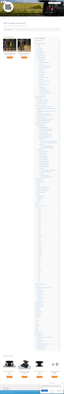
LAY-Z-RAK (38, 202)
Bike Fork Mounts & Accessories (40, 43)
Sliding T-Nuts (40, 199)
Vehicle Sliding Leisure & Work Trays (42, 345)
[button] (62, 383)
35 (39, 219)
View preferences (59, 390)
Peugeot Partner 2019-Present (45, 77)
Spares (38, 204)
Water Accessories (40, 301)
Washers (39, 200)
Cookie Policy (51, 392)
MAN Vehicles (41, 69)
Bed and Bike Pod (39, 335)
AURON (40, 246)
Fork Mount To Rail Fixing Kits (42, 188)
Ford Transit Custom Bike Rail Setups (47, 171)
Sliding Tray (39, 299)
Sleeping (38, 320)
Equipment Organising (40, 306)
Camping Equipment (39, 303)
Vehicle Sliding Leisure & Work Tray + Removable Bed (45, 337)
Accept (45, 390)
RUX (39, 272)
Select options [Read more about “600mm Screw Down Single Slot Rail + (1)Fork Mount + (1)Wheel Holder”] (24, 57)
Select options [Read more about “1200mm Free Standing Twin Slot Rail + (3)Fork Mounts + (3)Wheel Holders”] (10, 57)
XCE (39, 275)
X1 (39, 274)
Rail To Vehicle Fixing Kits (42, 192)
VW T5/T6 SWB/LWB (43, 94)
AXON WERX (41, 250)
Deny (52, 390)
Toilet (38, 326)
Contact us (18, 14)
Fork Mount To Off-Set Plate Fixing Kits (44, 187)
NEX (39, 263)
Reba (40, 233)
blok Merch (38, 183)
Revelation (40, 236)
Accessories (38, 45)
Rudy (39, 238)
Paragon (40, 228)
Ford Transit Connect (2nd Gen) (45, 65)
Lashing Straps (40, 50)
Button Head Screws (41, 195)
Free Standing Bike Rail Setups (43, 127)
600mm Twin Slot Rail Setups (44, 163)
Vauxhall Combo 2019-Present (44, 84)
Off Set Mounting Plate (41, 117)
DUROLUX (40, 253)
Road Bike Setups (40, 149)
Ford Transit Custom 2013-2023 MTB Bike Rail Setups (49, 142)
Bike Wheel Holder (39, 180)
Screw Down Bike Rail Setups (43, 132)
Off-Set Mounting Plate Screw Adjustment (44, 120)
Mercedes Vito (42, 74)
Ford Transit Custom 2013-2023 (45, 67)
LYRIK (40, 226)
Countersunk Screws (41, 197)
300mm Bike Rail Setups (43, 159)
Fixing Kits (38, 185)
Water (38, 330)
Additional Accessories (41, 291)
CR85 (40, 251)
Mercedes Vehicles (41, 70)
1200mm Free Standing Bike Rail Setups (46, 129)
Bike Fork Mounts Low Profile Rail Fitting (44, 113)
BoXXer (40, 221)
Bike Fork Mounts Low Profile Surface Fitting (44, 115)
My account (13, 14)
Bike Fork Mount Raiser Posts (41, 96)
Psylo (40, 231)
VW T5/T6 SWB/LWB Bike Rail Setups (46, 176)
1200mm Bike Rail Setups (44, 158)
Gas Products (39, 309)
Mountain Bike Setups (41, 125)
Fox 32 (40, 209)
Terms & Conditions (6, 388)
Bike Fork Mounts (39, 98)
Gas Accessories (40, 292)
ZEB (39, 241)
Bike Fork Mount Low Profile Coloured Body (44, 106)
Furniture (38, 308)
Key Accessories (39, 311)
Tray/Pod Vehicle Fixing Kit (42, 347)
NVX (39, 267)
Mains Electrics (39, 316)
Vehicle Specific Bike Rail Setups (44, 137)
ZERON (40, 282)
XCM (39, 277)
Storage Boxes (40, 342)
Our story (23, 14)
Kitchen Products (39, 313)
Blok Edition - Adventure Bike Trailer (41, 284)
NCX (39, 262)
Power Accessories (40, 294)
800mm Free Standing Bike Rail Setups (46, 130)
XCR (39, 279)
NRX (39, 265)
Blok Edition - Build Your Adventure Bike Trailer (44, 287)
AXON (40, 248)
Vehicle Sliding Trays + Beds (40, 333)
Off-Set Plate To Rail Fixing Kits (42, 190)
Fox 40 (40, 216)
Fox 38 (40, 214)
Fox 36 (40, 212)
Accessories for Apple (40, 304)
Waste (38, 328)
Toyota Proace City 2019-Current (45, 81)
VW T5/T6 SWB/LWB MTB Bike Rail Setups (47, 147)
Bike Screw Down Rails (41, 57)
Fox (38, 207)
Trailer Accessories (39, 289)
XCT (39, 280)
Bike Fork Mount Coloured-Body (43, 99)
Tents (37, 323)
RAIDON (40, 270)
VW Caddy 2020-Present (43, 89)
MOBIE (40, 260)
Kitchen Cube (40, 338)
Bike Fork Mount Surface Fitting (43, 101)
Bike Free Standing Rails (41, 55)
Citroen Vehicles (41, 60)
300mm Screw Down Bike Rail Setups (45, 134)
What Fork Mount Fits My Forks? (41, 205)
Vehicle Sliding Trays (41, 349)
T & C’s (27, 14)
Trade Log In (31, 14)
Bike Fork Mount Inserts (40, 52)
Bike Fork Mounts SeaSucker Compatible (43, 122)
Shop (9, 14)
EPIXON (40, 255)
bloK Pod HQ (5, 14)
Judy (39, 224)
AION (40, 245)
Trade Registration (38, 14)
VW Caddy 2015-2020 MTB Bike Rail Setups (47, 146)
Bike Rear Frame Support (40, 178)
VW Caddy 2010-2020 (43, 87)
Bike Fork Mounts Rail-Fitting (42, 103)
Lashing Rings (40, 48)
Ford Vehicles (41, 64)
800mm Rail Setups (43, 154)
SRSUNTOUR (40, 243)
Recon (40, 234)
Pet (37, 318)
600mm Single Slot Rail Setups (44, 161)
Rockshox (39, 217)
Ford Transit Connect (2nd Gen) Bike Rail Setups (48, 141)
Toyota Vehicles (41, 79)
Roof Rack (39, 296)
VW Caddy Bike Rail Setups (45, 175)
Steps (37, 321)
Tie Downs (38, 325)
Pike (39, 229)
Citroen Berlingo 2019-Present (45, 62)
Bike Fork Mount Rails (40, 53)
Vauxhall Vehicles (41, 82)
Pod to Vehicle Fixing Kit (41, 340)
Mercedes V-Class (42, 72)
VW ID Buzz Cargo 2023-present (45, 91)
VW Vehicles (41, 86)
